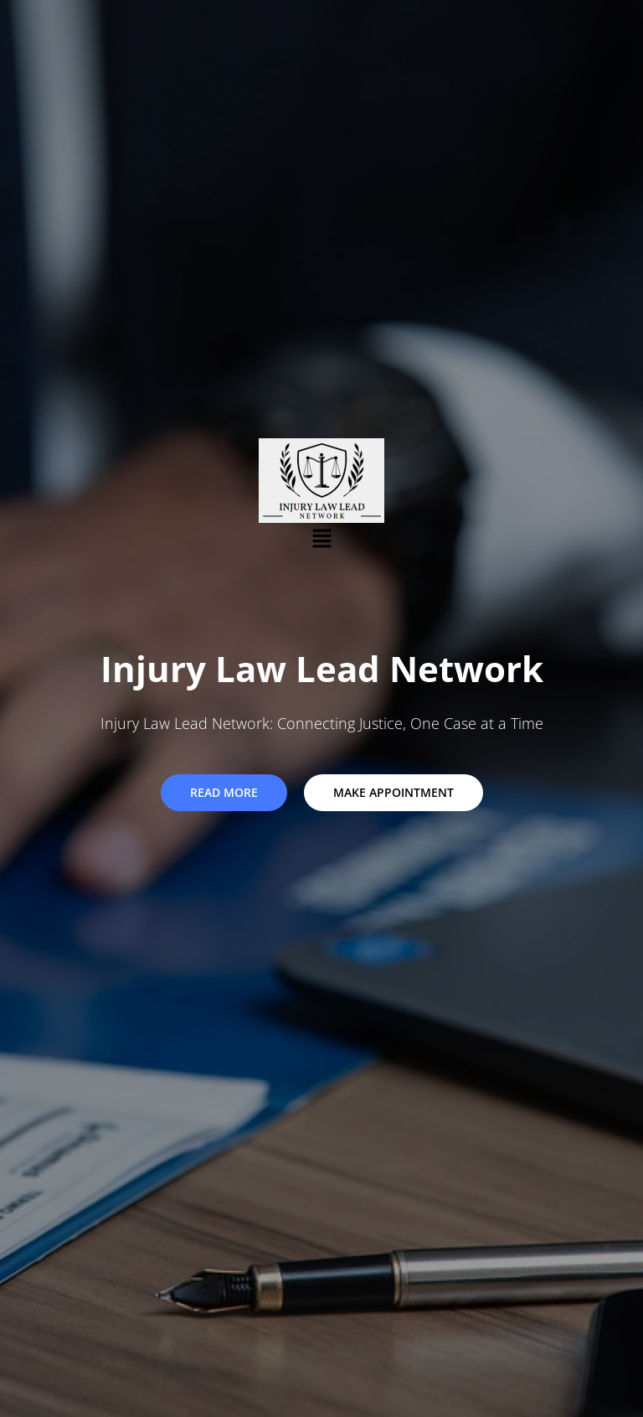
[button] (321, 539)
